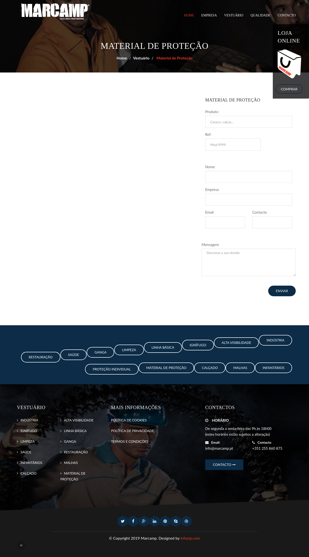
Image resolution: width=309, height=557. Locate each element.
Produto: (212, 111)
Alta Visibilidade (236, 342)
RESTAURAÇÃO (76, 452)
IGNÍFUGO (29, 431)
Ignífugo (198, 345)
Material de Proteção (173, 58)
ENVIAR (282, 291)
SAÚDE (26, 452)
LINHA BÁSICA (75, 431)
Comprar (289, 89)
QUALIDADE (260, 15)
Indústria (275, 340)
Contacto (259, 212)
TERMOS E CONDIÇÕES (129, 441)
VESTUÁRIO (233, 15)
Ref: (208, 134)
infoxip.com (190, 538)
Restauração (41, 357)
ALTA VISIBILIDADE (78, 420)
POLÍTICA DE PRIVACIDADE (132, 431)
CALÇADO (28, 473)
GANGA (70, 441)
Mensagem (210, 244)
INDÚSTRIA (29, 420)
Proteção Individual (112, 369)
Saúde (73, 355)
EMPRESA (209, 15)
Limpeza (129, 350)
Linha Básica (163, 347)
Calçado (210, 368)
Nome (210, 167)
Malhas (240, 368)
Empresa (212, 189)
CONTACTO (287, 15)
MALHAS (71, 463)
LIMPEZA (28, 441)
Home (189, 15)
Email (209, 212)
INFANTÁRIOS (31, 463)
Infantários (273, 368)
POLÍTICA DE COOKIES (129, 420)
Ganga (100, 352)
